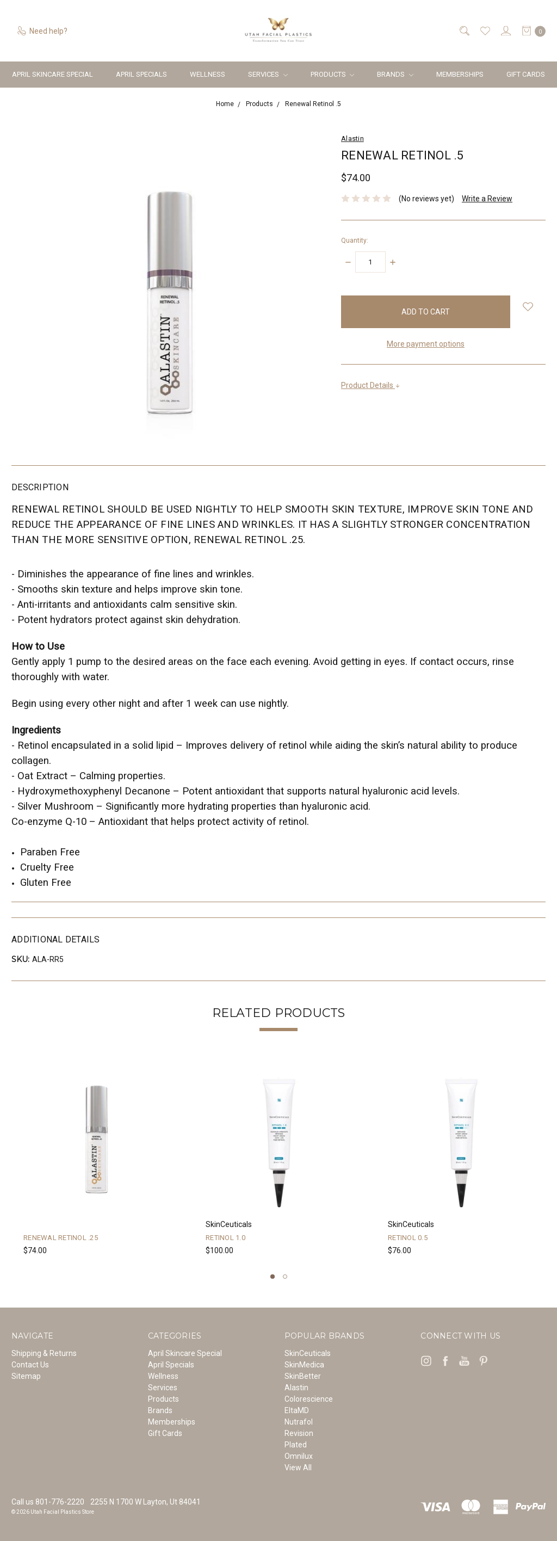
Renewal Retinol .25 (60, 1238)
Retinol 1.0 (225, 1238)
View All (298, 1467)
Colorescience (308, 1399)
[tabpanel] (97, 1161)
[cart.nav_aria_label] (531, 30)
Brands (395, 74)
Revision (298, 1433)
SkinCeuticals (307, 1353)
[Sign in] (505, 30)
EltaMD (296, 1410)
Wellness (207, 74)
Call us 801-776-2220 (47, 1501)
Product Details (370, 385)
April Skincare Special (52, 74)
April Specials (141, 74)
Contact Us (30, 1364)
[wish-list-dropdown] (528, 306)
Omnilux (298, 1456)
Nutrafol (298, 1421)
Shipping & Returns (44, 1353)
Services (268, 74)
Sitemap (26, 1376)
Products (333, 74)
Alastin (296, 1387)
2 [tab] (285, 1276)
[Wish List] (484, 30)
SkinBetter (302, 1376)
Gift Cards (525, 74)
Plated (295, 1444)
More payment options (426, 344)
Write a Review (487, 198)
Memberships (460, 74)
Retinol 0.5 (408, 1238)
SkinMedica (304, 1364)
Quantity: (354, 240)
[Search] (463, 30)
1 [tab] (272, 1276)
